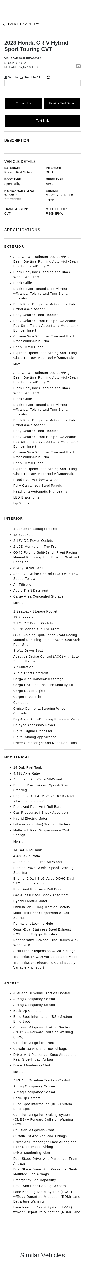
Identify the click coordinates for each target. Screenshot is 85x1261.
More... (18, 364)
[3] (16, 195)
